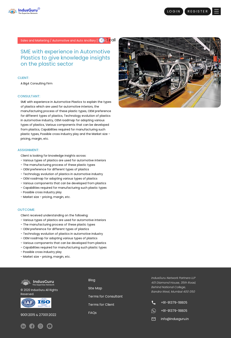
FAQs (92, 312)
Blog (91, 280)
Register (197, 11)
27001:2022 (47, 314)
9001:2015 (28, 314)
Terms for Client (101, 304)
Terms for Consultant (105, 296)
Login (174, 11)
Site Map (95, 288)
